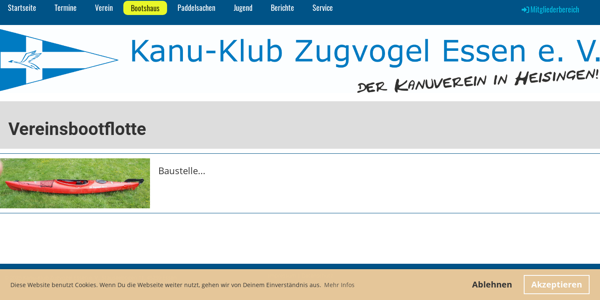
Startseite (22, 7)
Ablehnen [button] (492, 284)
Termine (66, 7)
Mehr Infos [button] (339, 285)
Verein (104, 7)
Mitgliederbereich (549, 9)
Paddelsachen (196, 7)
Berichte (282, 7)
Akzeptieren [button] (556, 284)
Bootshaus (145, 7)
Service (322, 7)
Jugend (243, 7)
